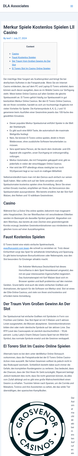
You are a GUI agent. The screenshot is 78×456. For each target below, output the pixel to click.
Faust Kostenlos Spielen (24, 57)
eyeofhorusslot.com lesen (16, 248)
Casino (15, 53)
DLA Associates (16, 6)
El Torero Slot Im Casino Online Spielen (31, 68)
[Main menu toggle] (71, 6)
